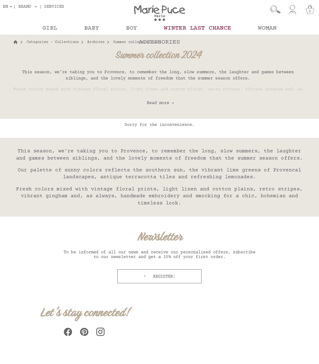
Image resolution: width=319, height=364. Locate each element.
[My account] (292, 9)
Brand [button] (24, 7)
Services (54, 6)
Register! (162, 276)
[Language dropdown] (9, 6)
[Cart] (310, 9)
